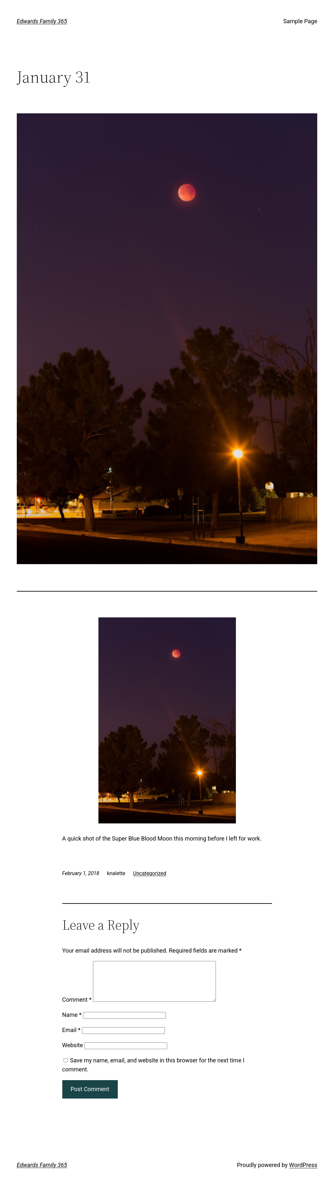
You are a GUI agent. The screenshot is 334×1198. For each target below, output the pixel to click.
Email (71, 1037)
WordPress (303, 1172)
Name (72, 1022)
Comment (77, 1007)
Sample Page (300, 21)
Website (72, 1052)
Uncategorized (149, 873)
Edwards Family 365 (42, 21)
